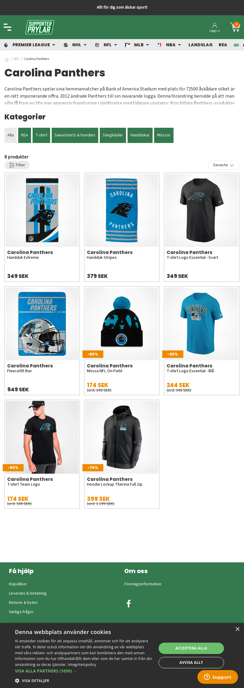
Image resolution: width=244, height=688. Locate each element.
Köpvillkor (18, 584)
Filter (17, 165)
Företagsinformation (142, 584)
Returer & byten (23, 603)
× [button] (237, 629)
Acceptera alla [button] (191, 648)
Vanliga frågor (21, 612)
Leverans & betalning (28, 593)
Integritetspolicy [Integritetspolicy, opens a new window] (82, 664)
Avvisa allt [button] (191, 662)
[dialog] (122, 655)
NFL (16, 59)
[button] (83, 671)
